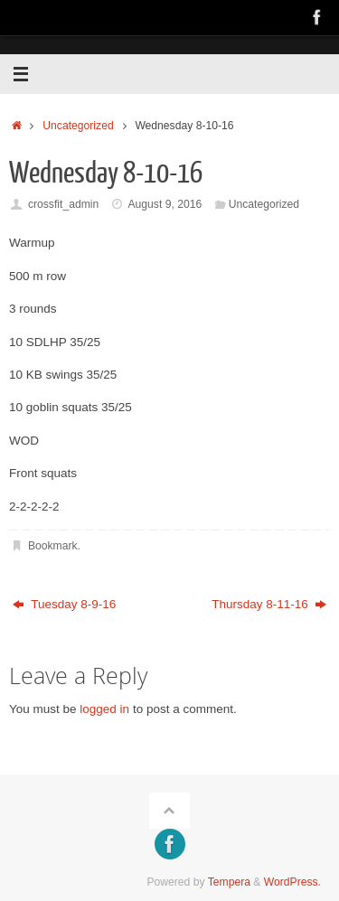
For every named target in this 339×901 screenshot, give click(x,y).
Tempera (229, 882)
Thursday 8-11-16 (269, 604)
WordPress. (292, 882)
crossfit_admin (63, 204)
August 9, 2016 (164, 204)
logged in (104, 709)
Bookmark (53, 546)
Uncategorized (77, 125)
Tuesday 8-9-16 (65, 604)
